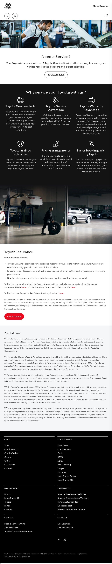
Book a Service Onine (14, 523)
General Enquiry (65, 527)
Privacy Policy (56, 553)
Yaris (6, 445)
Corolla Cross (64, 449)
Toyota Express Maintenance (18, 531)
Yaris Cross (62, 445)
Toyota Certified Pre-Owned (71, 509)
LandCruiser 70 (11, 497)
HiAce (7, 505)
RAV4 (60, 456)
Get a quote (14, 316)
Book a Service (56, 74)
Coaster (8, 509)
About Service (11, 527)
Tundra (7, 501)
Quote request (64, 505)
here (23, 287)
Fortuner (61, 472)
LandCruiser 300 (65, 479)
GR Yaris (8, 468)
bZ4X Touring (64, 464)
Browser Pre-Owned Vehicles (71, 494)
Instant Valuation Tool (68, 501)
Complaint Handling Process (75, 553)
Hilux (7, 494)
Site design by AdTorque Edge (17, 556)
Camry (7, 456)
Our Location (63, 523)
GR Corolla (9, 464)
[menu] (106, 16)
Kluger (60, 468)
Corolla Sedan (11, 453)
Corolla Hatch (11, 449)
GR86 (7, 460)
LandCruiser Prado (66, 476)
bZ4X (60, 460)
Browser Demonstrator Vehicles (73, 497)
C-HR (60, 453)
